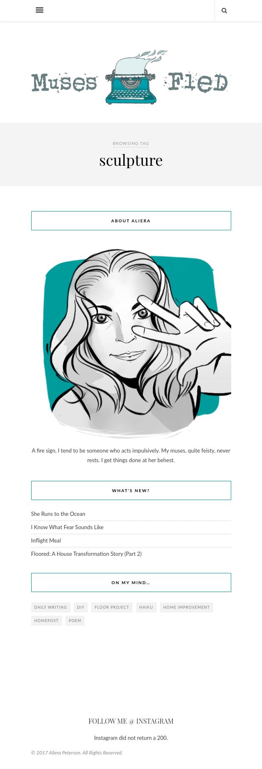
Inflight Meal (46, 540)
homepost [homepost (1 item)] (47, 620)
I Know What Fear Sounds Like (67, 527)
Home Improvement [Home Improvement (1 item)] (186, 607)
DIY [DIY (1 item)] (81, 607)
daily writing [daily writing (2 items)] (51, 607)
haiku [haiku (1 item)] (146, 607)
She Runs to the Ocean (58, 513)
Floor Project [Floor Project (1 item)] (112, 607)
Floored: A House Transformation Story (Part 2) (86, 553)
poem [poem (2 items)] (75, 620)
